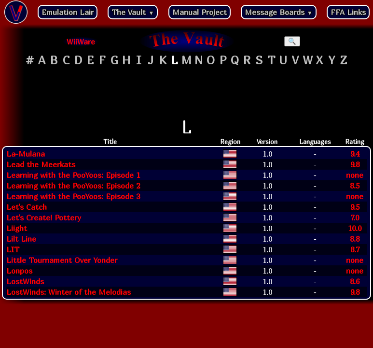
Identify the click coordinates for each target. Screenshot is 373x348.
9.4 (354, 154)
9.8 (354, 164)
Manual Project (199, 12)
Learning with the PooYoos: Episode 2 (73, 185)
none (354, 175)
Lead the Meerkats (40, 164)
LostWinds (25, 281)
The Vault (132, 12)
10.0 (354, 228)
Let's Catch (26, 207)
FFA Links (348, 12)
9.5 (354, 207)
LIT (12, 249)
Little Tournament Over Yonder (61, 260)
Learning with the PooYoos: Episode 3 (73, 196)
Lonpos (19, 271)
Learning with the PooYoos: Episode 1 (73, 175)
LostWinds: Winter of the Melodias (68, 292)
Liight (16, 228)
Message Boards (279, 12)
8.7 (354, 249)
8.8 (354, 239)
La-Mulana (25, 154)
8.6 (354, 281)
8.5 (354, 185)
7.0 (354, 217)
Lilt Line (21, 239)
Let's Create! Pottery (43, 217)
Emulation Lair (67, 12)
